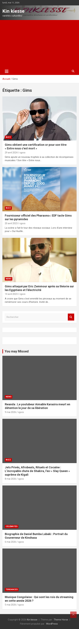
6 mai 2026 (10, 542)
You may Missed (17, 351)
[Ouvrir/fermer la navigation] (6, 71)
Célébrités (11, 526)
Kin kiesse (13, 11)
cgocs (22, 152)
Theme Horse (61, 619)
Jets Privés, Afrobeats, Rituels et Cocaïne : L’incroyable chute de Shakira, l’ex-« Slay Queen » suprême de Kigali (37, 471)
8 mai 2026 (10, 479)
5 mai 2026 (10, 604)
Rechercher (71, 317)
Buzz (8, 137)
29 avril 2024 (11, 152)
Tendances (12, 589)
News (8, 279)
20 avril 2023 (11, 223)
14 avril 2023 (11, 294)
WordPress (52, 623)
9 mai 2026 (10, 412)
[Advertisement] (39, 44)
